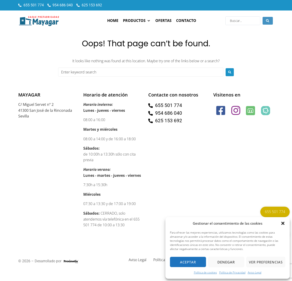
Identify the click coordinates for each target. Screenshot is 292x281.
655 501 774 (275, 211)
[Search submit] (268, 21)
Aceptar (188, 262)
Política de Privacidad (232, 272)
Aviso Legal (254, 272)
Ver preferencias (266, 262)
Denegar (226, 262)
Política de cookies (205, 272)
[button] (283, 223)
